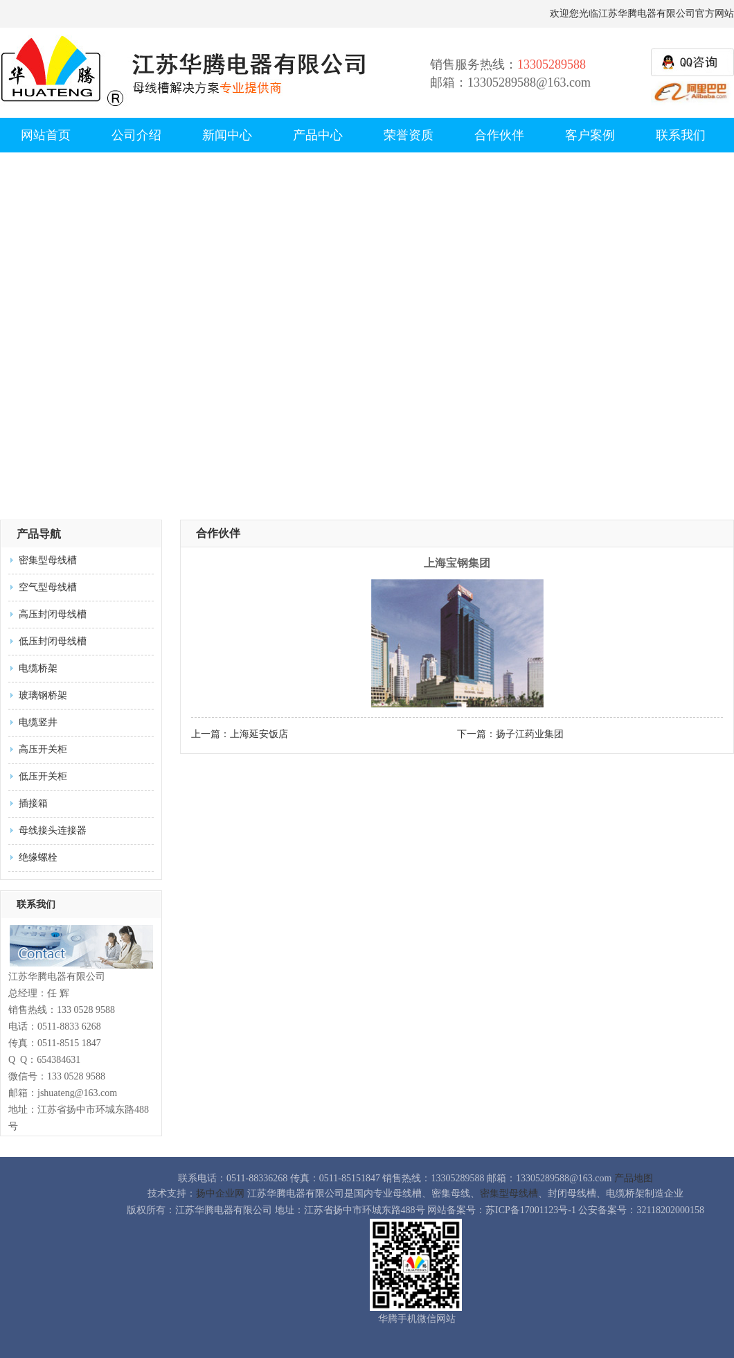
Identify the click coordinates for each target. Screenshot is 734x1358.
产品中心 (318, 135)
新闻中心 (227, 135)
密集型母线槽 (48, 560)
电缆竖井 (38, 722)
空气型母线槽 (48, 587)
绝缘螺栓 (38, 857)
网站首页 (46, 135)
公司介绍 (136, 135)
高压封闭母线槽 (53, 614)
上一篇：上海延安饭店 (239, 734)
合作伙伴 (499, 135)
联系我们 (681, 135)
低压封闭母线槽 (53, 641)
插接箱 (33, 803)
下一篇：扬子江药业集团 (510, 734)
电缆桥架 (38, 668)
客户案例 (590, 135)
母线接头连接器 (53, 830)
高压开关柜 (43, 749)
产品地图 (633, 1178)
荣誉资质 (408, 135)
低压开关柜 (43, 776)
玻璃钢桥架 (43, 695)
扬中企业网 (220, 1193)
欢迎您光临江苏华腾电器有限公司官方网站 (642, 13)
